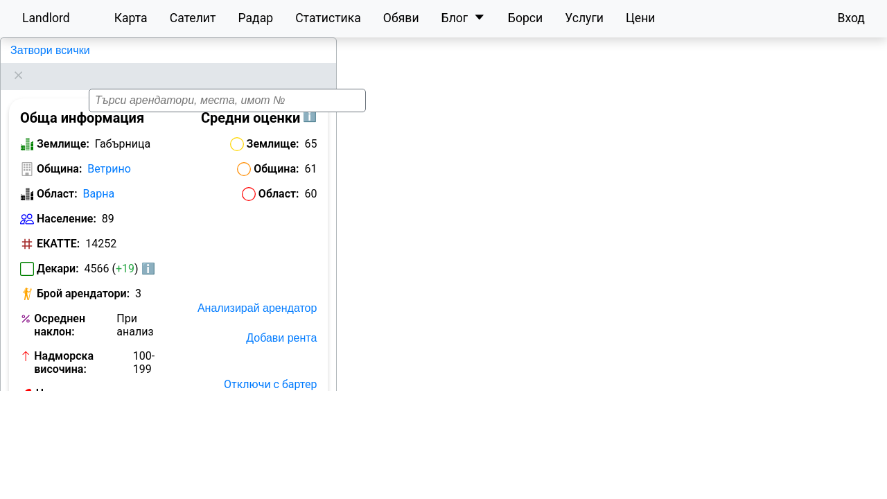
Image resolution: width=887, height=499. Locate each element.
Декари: (58, 251)
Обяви (401, 18)
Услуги (584, 18)
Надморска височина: (64, 345)
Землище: (63, 126)
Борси (525, 18)
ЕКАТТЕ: (58, 226)
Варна (99, 176)
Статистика (328, 18)
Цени (641, 18)
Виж (152, 376)
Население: (66, 201)
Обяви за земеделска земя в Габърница (90, 420)
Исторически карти (267, 426)
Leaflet (867, 491)
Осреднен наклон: (59, 308)
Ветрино (109, 151)
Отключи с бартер (270, 367)
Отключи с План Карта (258, 396)
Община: (59, 151)
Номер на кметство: (62, 382)
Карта (131, 18)
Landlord (46, 18)
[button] (610, 285)
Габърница (37, 50)
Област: (57, 176)
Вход (851, 18)
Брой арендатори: (83, 276)
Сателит (193, 18)
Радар (255, 18)
